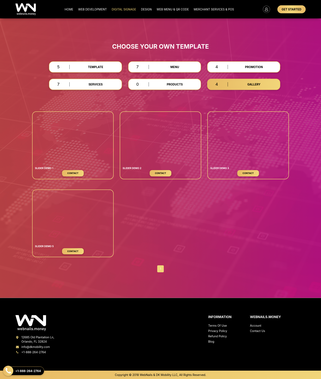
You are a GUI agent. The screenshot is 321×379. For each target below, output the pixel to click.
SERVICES (95, 84)
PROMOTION (254, 67)
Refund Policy (217, 336)
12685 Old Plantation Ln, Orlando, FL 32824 (34, 339)
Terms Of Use (217, 325)
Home (69, 9)
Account (255, 325)
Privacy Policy (217, 331)
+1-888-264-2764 (30, 352)
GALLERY (253, 84)
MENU (174, 67)
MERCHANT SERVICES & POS (214, 9)
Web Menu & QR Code (173, 9)
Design (146, 9)
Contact (73, 173)
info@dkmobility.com (32, 347)
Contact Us (257, 331)
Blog (211, 341)
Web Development (92, 9)
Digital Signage (124, 9)
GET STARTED (291, 9)
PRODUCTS (175, 84)
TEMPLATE (95, 67)
